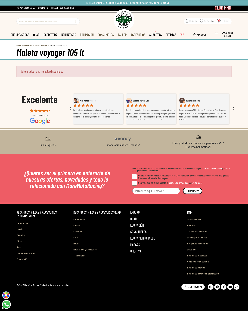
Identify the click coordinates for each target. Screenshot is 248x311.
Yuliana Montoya (194, 101)
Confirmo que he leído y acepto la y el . (167, 182)
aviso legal (197, 182)
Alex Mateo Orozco (89, 101)
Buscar (75, 21)
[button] (25, 7)
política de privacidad (178, 182)
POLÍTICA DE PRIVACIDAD (213, 168)
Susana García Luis (142, 101)
